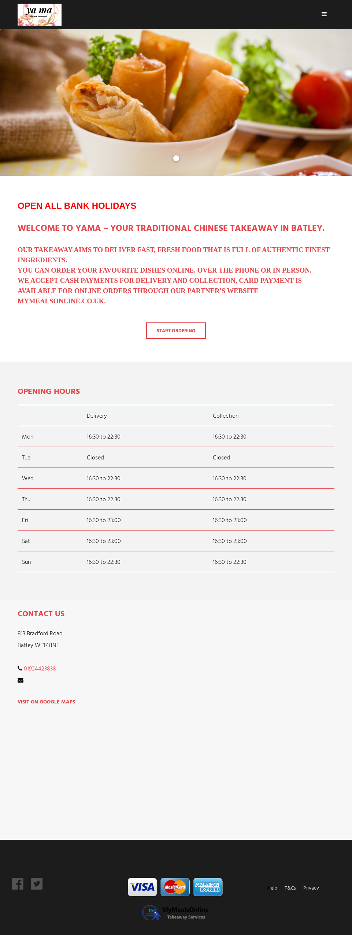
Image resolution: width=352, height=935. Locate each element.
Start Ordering (176, 330)
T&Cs (290, 887)
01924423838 (40, 668)
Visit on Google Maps (46, 701)
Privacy (311, 887)
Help (272, 887)
